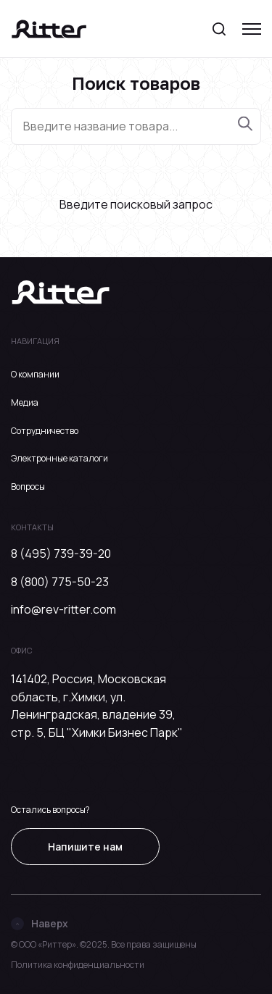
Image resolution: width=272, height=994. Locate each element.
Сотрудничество (44, 431)
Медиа (24, 402)
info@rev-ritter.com (63, 609)
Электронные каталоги (59, 458)
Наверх (39, 923)
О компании (35, 374)
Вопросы (28, 486)
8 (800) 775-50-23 (60, 581)
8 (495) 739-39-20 (61, 553)
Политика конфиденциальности (77, 964)
